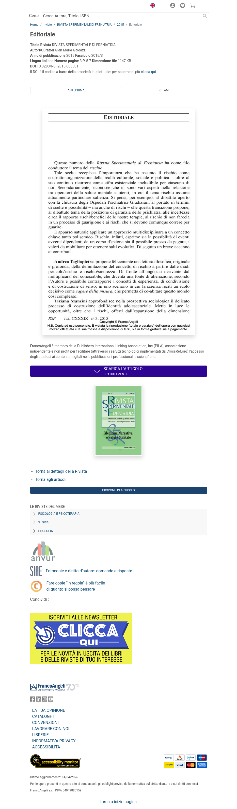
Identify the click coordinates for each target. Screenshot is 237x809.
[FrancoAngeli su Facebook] (32, 700)
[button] (152, 6)
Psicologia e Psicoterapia (59, 513)
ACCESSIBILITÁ (46, 747)
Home (34, 24)
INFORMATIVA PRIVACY (54, 740)
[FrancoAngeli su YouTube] (50, 700)
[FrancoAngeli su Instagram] (44, 700)
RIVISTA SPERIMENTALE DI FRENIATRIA (84, 24)
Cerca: (35, 15)
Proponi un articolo (118, 490)
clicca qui (148, 72)
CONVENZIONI (45, 722)
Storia (43, 522)
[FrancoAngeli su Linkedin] (38, 700)
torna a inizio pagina (118, 801)
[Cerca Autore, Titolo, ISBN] (121, 15)
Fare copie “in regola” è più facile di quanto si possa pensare (75, 586)
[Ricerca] (205, 15)
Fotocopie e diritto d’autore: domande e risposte (89, 570)
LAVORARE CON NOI (50, 728)
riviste (48, 24)
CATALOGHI (43, 716)
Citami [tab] (164, 90)
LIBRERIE (40, 734)
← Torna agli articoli (48, 479)
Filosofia (45, 531)
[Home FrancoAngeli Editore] (47, 6)
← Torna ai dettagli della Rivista (58, 471)
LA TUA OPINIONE (48, 710)
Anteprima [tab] (76, 90)
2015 (120, 24)
